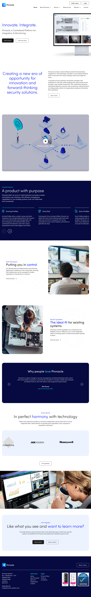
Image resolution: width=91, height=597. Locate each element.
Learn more (53, 95)
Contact (32, 583)
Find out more (22, 40)
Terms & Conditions (44, 579)
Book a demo (75, 3)
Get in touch (7, 40)
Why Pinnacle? (34, 578)
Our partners (45, 463)
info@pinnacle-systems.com (10, 588)
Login (85, 3)
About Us (33, 580)
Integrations (34, 582)
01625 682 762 (6, 586)
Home (32, 576)
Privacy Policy (45, 576)
